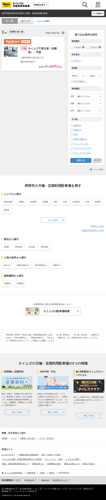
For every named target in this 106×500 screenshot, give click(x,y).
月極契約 (77, 47)
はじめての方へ (8, 455)
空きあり (77, 61)
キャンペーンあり (81, 144)
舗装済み (77, 125)
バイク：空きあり (47, 438)
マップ (27, 21)
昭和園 (97, 202)
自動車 (4, 438)
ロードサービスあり (82, 153)
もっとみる (53, 220)
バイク (14, 438)
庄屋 (87, 202)
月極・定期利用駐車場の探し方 (15, 464)
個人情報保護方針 (8, 489)
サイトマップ (74, 489)
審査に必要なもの (72, 464)
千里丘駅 (31, 247)
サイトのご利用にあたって (54, 489)
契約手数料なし (80, 81)
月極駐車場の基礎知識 (28, 455)
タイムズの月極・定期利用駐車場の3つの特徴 (21, 459)
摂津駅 (6, 247)
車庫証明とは (38, 464)
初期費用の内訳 (54, 464)
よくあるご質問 (72, 459)
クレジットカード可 (82, 148)
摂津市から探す (97, 226)
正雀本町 (76, 202)
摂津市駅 (18, 247)
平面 (76, 134)
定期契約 (94, 47)
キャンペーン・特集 (53, 459)
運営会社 (86, 489)
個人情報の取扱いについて (29, 489)
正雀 (65, 202)
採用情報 (5, 491)
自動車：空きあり (28, 438)
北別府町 (33, 202)
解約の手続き (89, 464)
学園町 (21, 202)
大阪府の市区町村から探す (92, 230)
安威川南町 (8, 202)
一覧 (11, 21)
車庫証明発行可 (80, 139)
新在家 (6, 210)
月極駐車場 (45, 480)
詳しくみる (17, 412)
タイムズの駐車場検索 (56, 311)
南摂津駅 (44, 247)
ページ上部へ (98, 169)
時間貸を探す (39, 5)
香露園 (45, 202)
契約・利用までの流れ (51, 455)
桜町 (55, 202)
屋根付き (77, 130)
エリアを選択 (44, 21)
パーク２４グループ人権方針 (24, 491)
